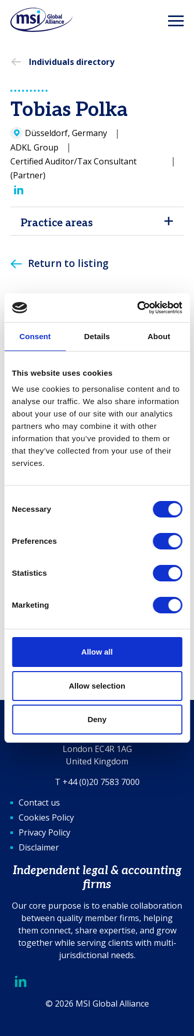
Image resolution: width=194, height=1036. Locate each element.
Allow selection (97, 685)
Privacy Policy (44, 832)
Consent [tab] (35, 336)
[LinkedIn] (18, 190)
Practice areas (57, 223)
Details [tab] (97, 336)
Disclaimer (39, 847)
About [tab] (158, 336)
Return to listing (68, 263)
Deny (97, 719)
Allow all (97, 651)
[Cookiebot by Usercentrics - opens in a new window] (138, 307)
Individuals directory (71, 62)
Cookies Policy (46, 817)
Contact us (39, 802)
